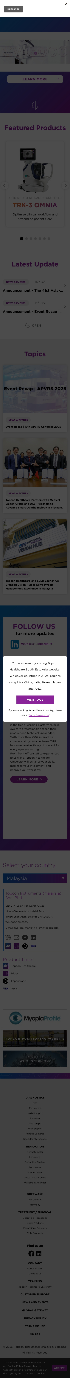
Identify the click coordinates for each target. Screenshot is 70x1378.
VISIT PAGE (35, 700)
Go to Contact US (39, 715)
